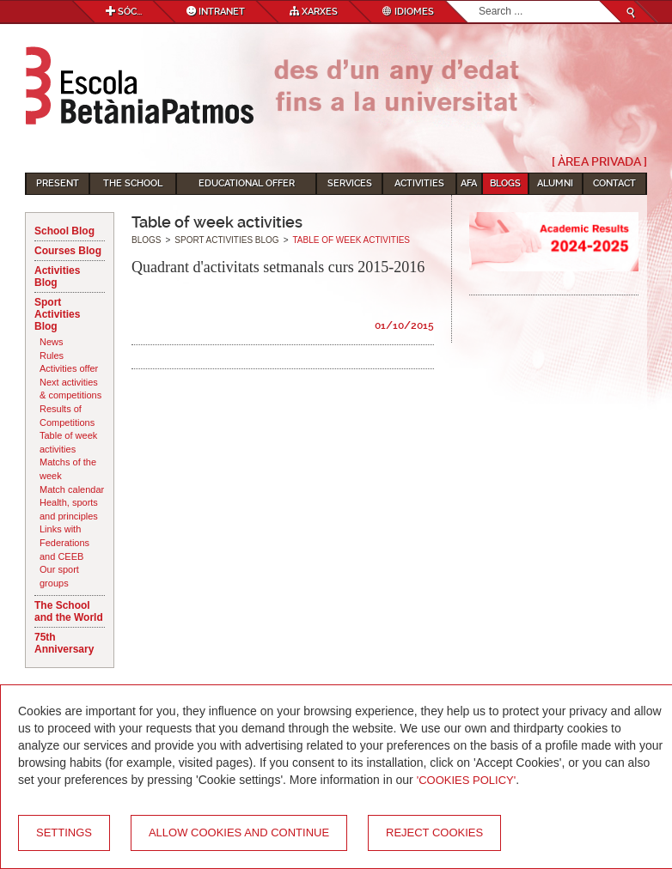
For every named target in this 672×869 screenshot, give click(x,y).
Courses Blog (67, 251)
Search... (479, 1)
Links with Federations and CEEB (64, 542)
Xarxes (314, 11)
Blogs (505, 183)
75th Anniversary (64, 643)
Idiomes (408, 11)
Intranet (215, 11)
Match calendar (72, 489)
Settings (64, 832)
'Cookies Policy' (466, 780)
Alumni (555, 183)
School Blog (64, 231)
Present (57, 183)
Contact (614, 183)
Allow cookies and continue (239, 832)
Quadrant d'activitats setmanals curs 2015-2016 (278, 267)
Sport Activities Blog (57, 314)
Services (349, 183)
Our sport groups (59, 576)
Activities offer (69, 368)
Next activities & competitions (70, 389)
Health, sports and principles (69, 509)
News (52, 342)
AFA (469, 183)
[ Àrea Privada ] (599, 161)
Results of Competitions (67, 416)
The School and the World (68, 611)
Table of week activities (68, 442)
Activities (419, 183)
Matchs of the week (68, 469)
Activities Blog (57, 276)
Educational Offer (247, 183)
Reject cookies (434, 832)
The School (132, 183)
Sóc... (124, 11)
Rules (52, 355)
